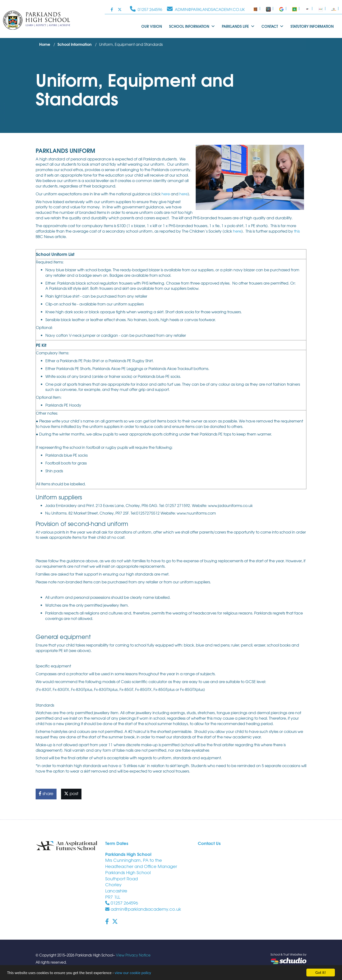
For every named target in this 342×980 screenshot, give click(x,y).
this (297, 231)
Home (44, 44)
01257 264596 (121, 903)
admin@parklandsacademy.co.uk (143, 909)
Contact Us (209, 843)
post (71, 793)
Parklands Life (238, 26)
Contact (272, 26)
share (46, 793)
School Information (192, 26)
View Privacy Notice (133, 955)
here (166, 194)
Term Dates (116, 843)
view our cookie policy (133, 973)
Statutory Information (312, 26)
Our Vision (151, 26)
